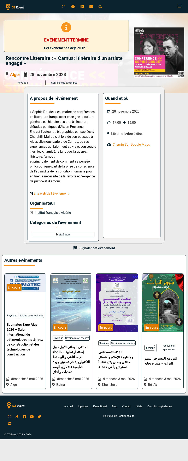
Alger (15, 74)
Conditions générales (162, 407)
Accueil (64, 407)
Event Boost (98, 407)
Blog (114, 407)
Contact (127, 407)
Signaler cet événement (97, 249)
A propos (80, 407)
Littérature (64, 235)
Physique (22, 83)
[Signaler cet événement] (75, 248)
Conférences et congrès (64, 83)
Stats (140, 407)
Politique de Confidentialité (119, 416)
